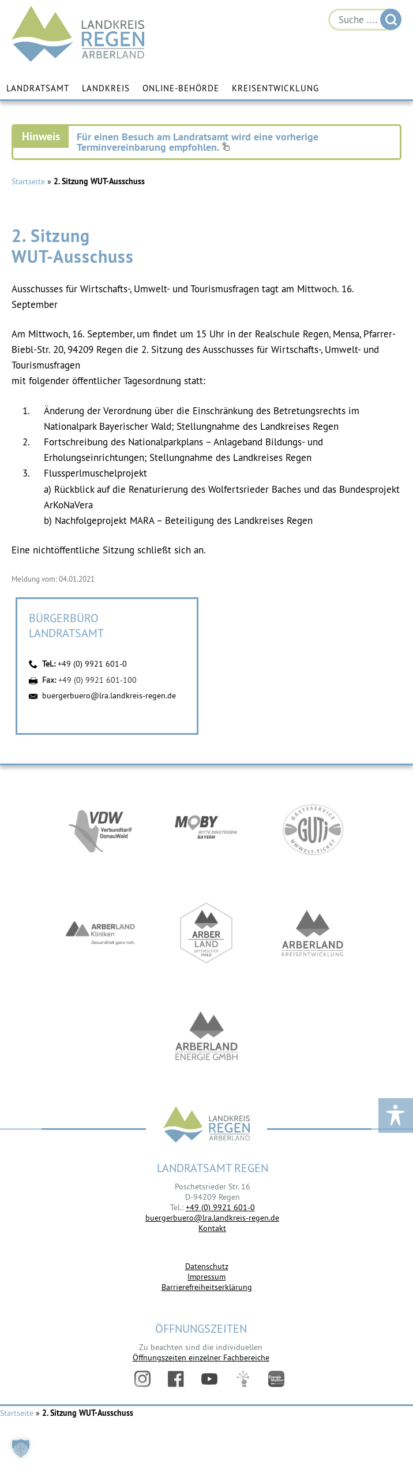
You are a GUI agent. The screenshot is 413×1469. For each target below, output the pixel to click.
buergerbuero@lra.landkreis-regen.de (109, 695)
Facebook (176, 1379)
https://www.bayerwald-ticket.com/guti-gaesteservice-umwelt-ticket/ (312, 829)
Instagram (142, 1379)
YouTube (209, 1379)
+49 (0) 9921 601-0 (92, 664)
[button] (21, 1448)
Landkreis (106, 88)
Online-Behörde (180, 88)
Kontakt (212, 1228)
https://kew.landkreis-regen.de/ (312, 933)
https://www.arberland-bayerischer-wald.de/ (206, 933)
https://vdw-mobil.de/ (100, 829)
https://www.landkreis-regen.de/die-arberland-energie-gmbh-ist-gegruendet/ (206, 1037)
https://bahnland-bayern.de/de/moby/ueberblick (206, 829)
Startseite (28, 181)
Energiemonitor (276, 1379)
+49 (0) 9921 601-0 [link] (220, 1207)
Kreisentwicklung (275, 88)
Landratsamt (37, 88)
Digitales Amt (243, 1379)
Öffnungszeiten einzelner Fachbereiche (201, 1357)
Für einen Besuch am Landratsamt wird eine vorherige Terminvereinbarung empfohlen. (197, 142)
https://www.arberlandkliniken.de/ (100, 933)
